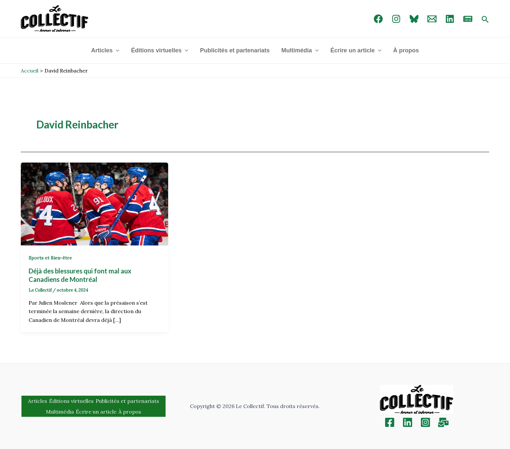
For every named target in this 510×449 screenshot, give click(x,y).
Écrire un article (356, 50)
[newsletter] (467, 18)
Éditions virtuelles (159, 50)
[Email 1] (431, 18)
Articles (105, 50)
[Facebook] (378, 18)
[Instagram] (396, 18)
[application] (116, 50)
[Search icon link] (485, 19)
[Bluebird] (414, 18)
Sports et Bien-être (50, 258)
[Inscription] (443, 422)
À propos (406, 50)
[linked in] (449, 18)
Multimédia (300, 50)
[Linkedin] (407, 422)
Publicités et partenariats (235, 50)
